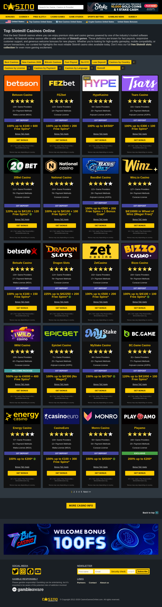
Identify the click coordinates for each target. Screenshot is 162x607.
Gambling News (116, 17)
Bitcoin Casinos (53, 62)
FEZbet (61, 95)
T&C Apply (17, 146)
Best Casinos (11, 62)
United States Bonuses (128, 22)
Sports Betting (96, 17)
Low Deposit (99, 62)
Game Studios (76, 17)
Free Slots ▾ (39, 17)
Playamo (139, 428)
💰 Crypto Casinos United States (100, 22)
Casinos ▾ (24, 17)
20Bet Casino (22, 177)
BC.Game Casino (140, 345)
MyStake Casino (100, 345)
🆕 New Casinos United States (69, 22)
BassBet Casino (100, 177)
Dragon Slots (61, 263)
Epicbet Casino (61, 345)
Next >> (87, 492)
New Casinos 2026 (31, 62)
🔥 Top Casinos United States (39, 22)
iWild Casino (22, 345)
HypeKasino (100, 95)
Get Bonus (22, 140)
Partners (81, 583)
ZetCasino (100, 263)
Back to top (149, 512)
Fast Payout (71, 62)
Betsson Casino (22, 95)
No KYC (85, 62)
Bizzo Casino (140, 263)
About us (104, 583)
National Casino (61, 177)
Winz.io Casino (139, 177)
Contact (93, 583)
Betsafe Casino (22, 263)
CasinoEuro (61, 428)
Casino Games (58, 17)
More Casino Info (81, 505)
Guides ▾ (132, 17)
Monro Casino (100, 428)
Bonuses (10, 17)
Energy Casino (22, 428)
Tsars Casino (140, 95)
